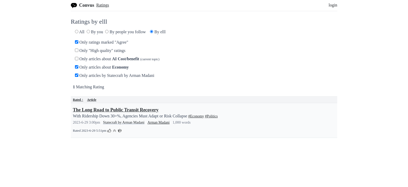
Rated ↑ (78, 100)
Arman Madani (159, 122)
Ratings (102, 5)
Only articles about (117, 59)
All (80, 32)
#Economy (196, 116)
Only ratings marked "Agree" (101, 42)
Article (91, 100)
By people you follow (125, 32)
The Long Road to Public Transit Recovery (115, 109)
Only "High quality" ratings (100, 50)
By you (95, 32)
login (333, 5)
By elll (157, 32)
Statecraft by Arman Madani (123, 122)
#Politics (211, 116)
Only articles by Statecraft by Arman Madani (114, 75)
